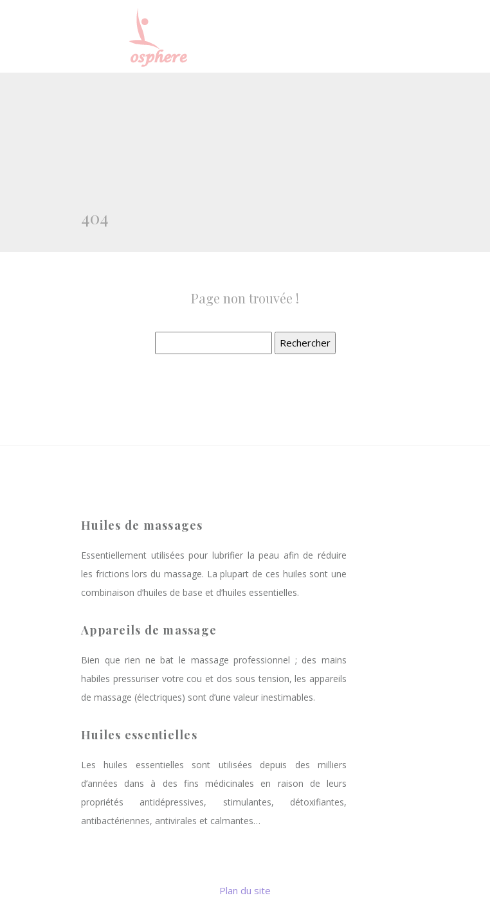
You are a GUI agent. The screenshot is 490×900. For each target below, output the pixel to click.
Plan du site (245, 890)
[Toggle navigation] (391, 36)
